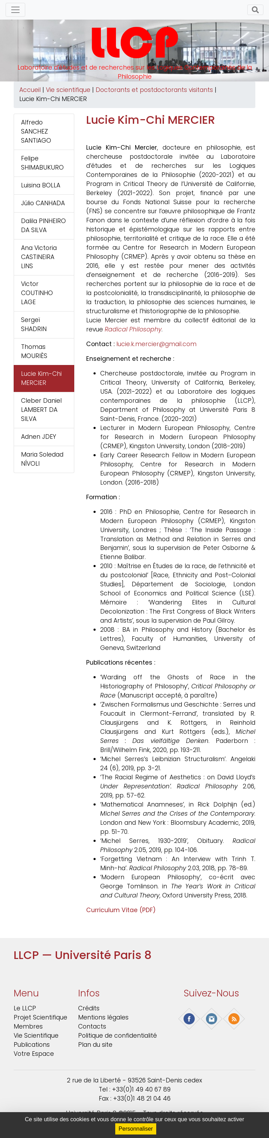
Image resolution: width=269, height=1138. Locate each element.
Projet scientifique (40, 1017)
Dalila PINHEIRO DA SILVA (43, 225)
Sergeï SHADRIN (34, 324)
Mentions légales (103, 1017)
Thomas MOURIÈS (34, 351)
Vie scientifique (68, 90)
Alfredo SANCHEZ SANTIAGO (36, 131)
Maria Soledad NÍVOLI (42, 459)
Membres (28, 1026)
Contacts (92, 1026)
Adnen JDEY (38, 436)
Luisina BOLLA (40, 185)
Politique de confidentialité (117, 1035)
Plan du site (95, 1044)
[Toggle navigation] (15, 10)
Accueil (30, 90)
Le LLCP (25, 1008)
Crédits (88, 1008)
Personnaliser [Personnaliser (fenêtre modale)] (136, 1129)
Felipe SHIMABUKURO (42, 163)
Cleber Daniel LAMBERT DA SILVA (41, 409)
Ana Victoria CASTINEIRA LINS (39, 257)
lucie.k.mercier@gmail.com (156, 344)
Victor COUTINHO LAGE (37, 293)
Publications (32, 1044)
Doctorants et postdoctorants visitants (154, 90)
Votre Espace (34, 1054)
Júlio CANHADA (43, 203)
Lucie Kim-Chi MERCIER (41, 378)
